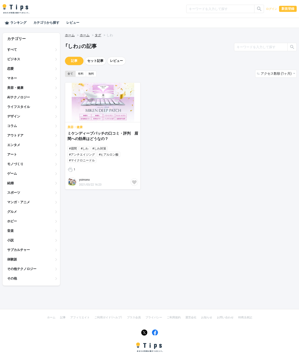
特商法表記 (245, 317)
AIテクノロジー (18, 97)
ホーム (70, 35)
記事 (74, 61)
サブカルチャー (18, 250)
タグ (98, 35)
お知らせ (206, 317)
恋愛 (10, 68)
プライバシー (153, 317)
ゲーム (12, 173)
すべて (12, 49)
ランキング (15, 23)
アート (12, 154)
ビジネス (13, 59)
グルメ (12, 211)
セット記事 (95, 61)
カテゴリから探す (46, 22)
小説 (10, 240)
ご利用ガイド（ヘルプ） (108, 317)
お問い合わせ (225, 317)
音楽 (10, 231)
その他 (12, 278)
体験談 (12, 259)
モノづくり (15, 164)
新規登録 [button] (287, 8)
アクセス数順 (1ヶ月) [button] (276, 73)
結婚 (10, 183)
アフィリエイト (80, 317)
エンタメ (13, 145)
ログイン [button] (271, 8)
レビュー (72, 22)
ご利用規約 (174, 317)
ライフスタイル (18, 107)
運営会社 (190, 317)
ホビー (12, 221)
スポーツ (13, 192)
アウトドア (15, 135)
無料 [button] (91, 73)
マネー (12, 78)
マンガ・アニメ (18, 202)
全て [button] (70, 73)
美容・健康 (15, 88)
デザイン (13, 116)
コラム (12, 126)
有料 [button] (81, 73)
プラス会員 (134, 317)
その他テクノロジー (21, 269)
